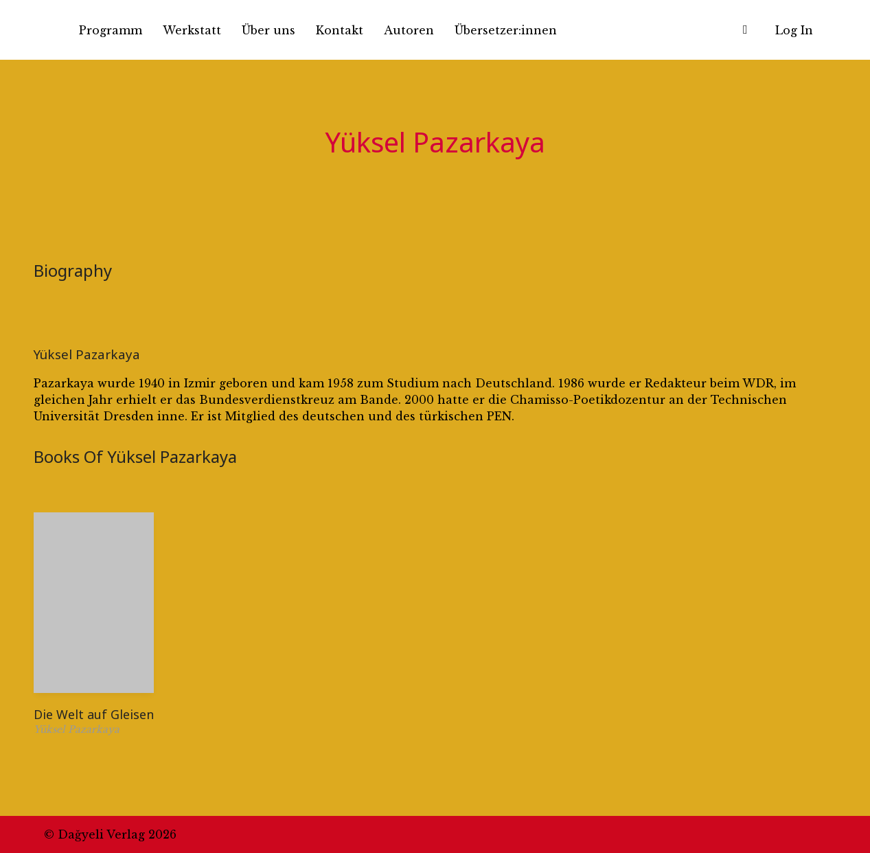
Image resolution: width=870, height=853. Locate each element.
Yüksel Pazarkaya (87, 354)
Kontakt (339, 30)
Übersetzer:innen (506, 30)
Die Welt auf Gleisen (94, 714)
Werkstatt (192, 30)
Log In (794, 30)
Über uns (268, 30)
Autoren (409, 30)
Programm (110, 30)
